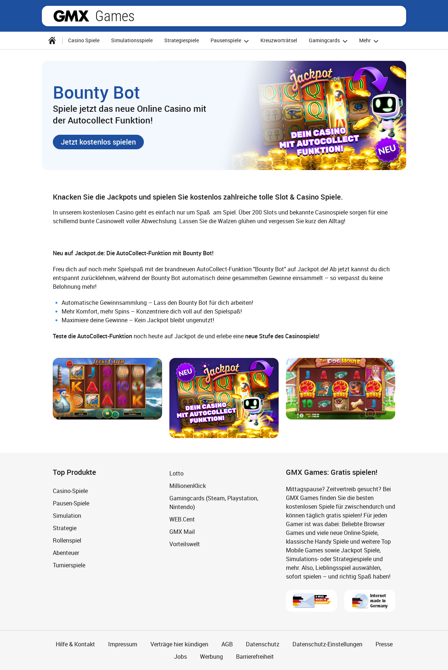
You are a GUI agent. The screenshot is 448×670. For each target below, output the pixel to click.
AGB (227, 644)
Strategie (64, 528)
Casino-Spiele (70, 491)
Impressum (122, 644)
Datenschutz (262, 644)
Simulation (67, 516)
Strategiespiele (181, 40)
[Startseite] (52, 40)
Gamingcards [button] (329, 41)
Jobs (180, 657)
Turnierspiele (69, 565)
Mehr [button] (370, 41)
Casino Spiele (83, 40)
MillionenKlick (187, 486)
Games (115, 16)
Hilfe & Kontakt (75, 644)
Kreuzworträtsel (278, 40)
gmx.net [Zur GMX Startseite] (71, 16)
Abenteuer (66, 553)
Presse (384, 644)
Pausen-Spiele (71, 503)
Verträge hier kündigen (179, 644)
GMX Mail (182, 532)
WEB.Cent (182, 519)
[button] (98, 142)
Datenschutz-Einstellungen (327, 644)
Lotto (176, 473)
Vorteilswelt (184, 544)
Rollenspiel (67, 540)
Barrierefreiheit (255, 657)
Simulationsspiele (132, 40)
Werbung (211, 657)
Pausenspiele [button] (231, 41)
